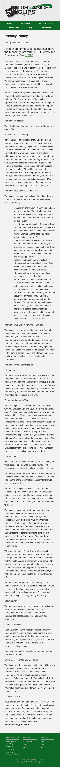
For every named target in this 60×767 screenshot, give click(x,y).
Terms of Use (11, 749)
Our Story (25, 23)
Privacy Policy (11, 753)
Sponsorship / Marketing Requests (11, 743)
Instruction (14, 28)
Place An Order (46, 23)
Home (10, 23)
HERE (29, 55)
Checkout (26, 738)
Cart (24, 745)
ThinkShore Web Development (33, 762)
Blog (42, 748)
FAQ (30, 28)
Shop (25, 748)
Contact (43, 745)
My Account (27, 741)
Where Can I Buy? (12, 738)
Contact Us (46, 28)
